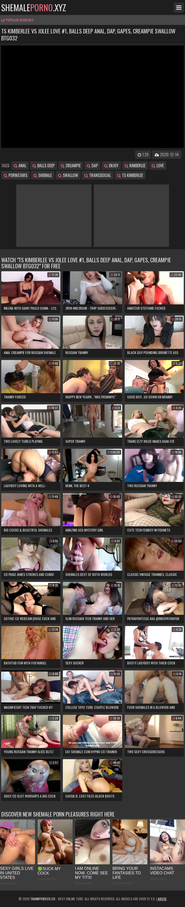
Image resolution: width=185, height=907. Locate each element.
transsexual (97, 175)
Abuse (162, 898)
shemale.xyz (33, 7)
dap (92, 166)
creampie (71, 166)
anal (20, 166)
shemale (43, 175)
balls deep (44, 166)
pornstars (15, 175)
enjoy (111, 166)
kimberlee (135, 166)
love (158, 166)
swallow (68, 175)
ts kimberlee (130, 175)
